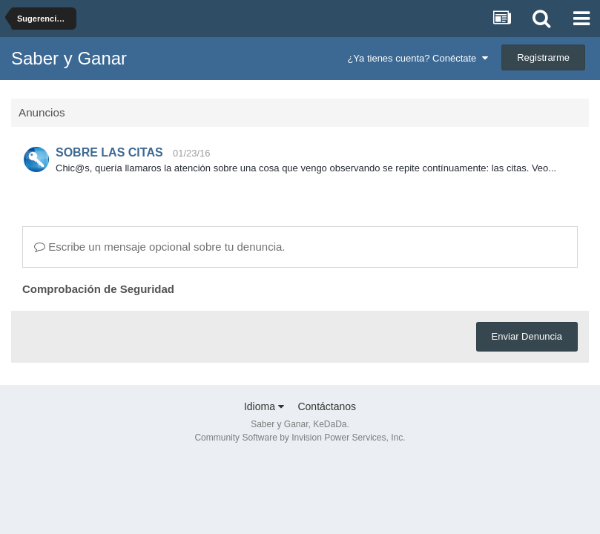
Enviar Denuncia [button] (527, 336)
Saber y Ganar (69, 58)
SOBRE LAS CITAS (109, 152)
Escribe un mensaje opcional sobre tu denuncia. (160, 246)
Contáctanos (326, 406)
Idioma (264, 406)
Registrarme (543, 57)
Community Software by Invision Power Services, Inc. (299, 437)
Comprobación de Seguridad (98, 289)
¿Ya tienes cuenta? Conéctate (417, 58)
